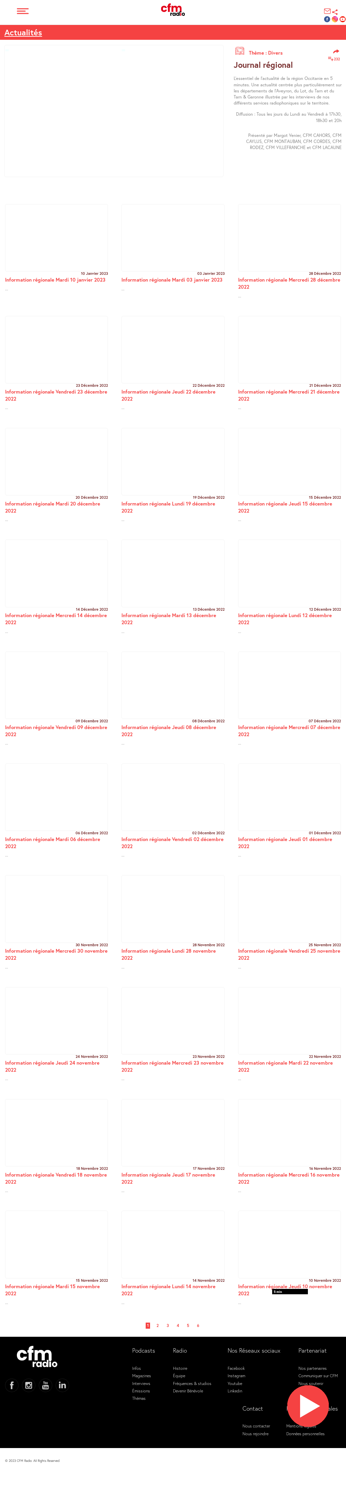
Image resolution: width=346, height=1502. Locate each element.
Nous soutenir (310, 1383)
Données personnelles (305, 1433)
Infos (136, 1368)
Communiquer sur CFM (318, 1375)
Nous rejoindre (255, 1433)
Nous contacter (256, 1425)
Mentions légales (301, 1425)
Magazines (141, 1375)
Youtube (235, 1383)
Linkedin (235, 1390)
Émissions (141, 1390)
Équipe (179, 1375)
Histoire (180, 1368)
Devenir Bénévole (188, 1390)
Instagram (236, 1375)
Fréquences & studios (192, 1383)
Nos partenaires (312, 1368)
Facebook (236, 1368)
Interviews (141, 1383)
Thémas (139, 1398)
